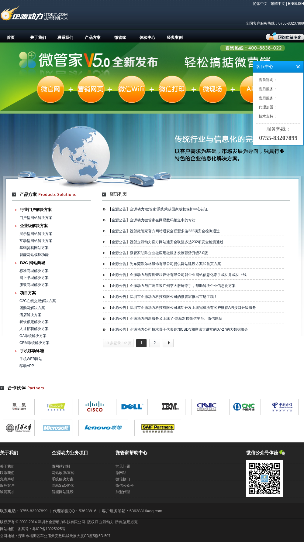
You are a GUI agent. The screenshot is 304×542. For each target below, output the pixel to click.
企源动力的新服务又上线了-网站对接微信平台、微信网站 (176, 318)
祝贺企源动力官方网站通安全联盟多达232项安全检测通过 (176, 242)
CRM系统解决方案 (34, 343)
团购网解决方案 (32, 308)
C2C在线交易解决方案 (37, 301)
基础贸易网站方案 (34, 248)
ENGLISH (296, 4)
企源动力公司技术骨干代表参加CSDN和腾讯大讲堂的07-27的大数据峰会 (189, 329)
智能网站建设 (63, 492)
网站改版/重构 (63, 473)
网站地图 (7, 529)
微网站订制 (61, 466)
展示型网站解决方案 (35, 234)
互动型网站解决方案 (35, 241)
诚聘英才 (7, 492)
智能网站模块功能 (34, 255)
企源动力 (106, 522)
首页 (11, 37)
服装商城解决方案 (34, 285)
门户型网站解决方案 (35, 218)
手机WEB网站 (30, 359)
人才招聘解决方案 (34, 329)
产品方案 (93, 37)
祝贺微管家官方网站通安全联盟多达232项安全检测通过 (175, 231)
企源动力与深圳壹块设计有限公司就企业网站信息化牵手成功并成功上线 (188, 275)
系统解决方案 (63, 479)
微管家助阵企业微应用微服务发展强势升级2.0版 (169, 253)
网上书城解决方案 (34, 278)
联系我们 (65, 37)
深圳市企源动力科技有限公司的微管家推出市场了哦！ (173, 297)
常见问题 (123, 466)
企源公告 (119, 209)
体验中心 (147, 37)
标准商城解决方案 (34, 271)
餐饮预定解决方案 (34, 322)
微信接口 (123, 479)
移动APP (26, 366)
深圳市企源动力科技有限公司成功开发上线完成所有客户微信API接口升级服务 (193, 307)
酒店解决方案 (30, 315)
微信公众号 (125, 485)
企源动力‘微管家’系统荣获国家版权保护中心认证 (169, 209)
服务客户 (7, 485)
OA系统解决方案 (33, 336)
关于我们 (38, 37)
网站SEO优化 (63, 485)
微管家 (120, 37)
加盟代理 (123, 492)
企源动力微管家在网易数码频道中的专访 (162, 220)
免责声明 (7, 479)
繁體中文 (278, 4)
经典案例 (175, 37)
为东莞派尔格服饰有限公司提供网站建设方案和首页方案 (175, 264)
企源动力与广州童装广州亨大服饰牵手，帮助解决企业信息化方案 (183, 286)
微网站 (121, 473)
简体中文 (260, 4)
